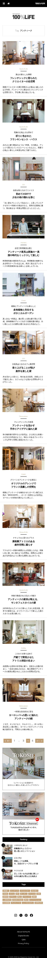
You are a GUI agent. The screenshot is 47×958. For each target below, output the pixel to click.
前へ (9, 741)
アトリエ (32, 894)
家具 (26, 900)
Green (5, 894)
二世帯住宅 (7, 900)
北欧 (38, 894)
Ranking (23, 839)
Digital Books (23, 936)
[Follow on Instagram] (15, 915)
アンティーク (15, 903)
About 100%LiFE (23, 932)
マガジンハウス (40, 3)
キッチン (24, 894)
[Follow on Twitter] (21, 915)
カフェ (12, 894)
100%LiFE (23, 16)
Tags (23, 884)
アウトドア (27, 897)
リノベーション (35, 900)
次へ (38, 741)
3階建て (6, 891)
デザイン (13, 897)
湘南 (34, 897)
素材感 (5, 897)
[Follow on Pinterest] (26, 915)
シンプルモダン (28, 903)
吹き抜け (35, 891)
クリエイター (24, 891)
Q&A (23, 939)
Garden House (18, 900)
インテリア (14, 891)
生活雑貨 (6, 903)
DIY (17, 894)
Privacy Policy (23, 943)
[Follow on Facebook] (31, 915)
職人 (19, 897)
